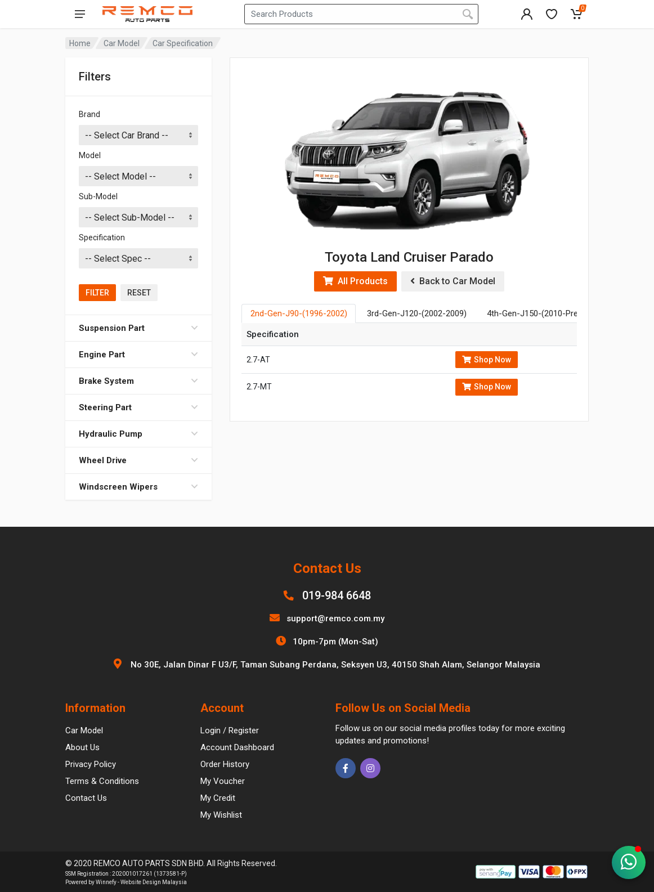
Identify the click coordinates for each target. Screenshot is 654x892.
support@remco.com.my (335, 618)
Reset (139, 292)
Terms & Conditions (102, 781)
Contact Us (86, 798)
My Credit (217, 798)
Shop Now (486, 359)
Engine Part (138, 354)
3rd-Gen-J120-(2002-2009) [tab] (417, 313)
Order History (224, 764)
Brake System (138, 381)
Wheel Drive (138, 460)
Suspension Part (138, 328)
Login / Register (229, 730)
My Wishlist (221, 815)
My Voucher (222, 781)
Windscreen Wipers (138, 487)
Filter (97, 292)
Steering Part (138, 407)
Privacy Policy (90, 764)
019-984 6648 (336, 595)
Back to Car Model (452, 281)
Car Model (122, 43)
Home (80, 43)
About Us (82, 747)
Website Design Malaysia (153, 882)
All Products (355, 281)
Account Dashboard (237, 747)
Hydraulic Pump (138, 434)
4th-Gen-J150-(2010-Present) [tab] (542, 313)
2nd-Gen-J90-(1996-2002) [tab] (298, 313)
